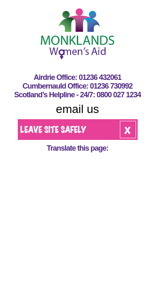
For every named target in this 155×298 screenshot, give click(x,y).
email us (77, 109)
